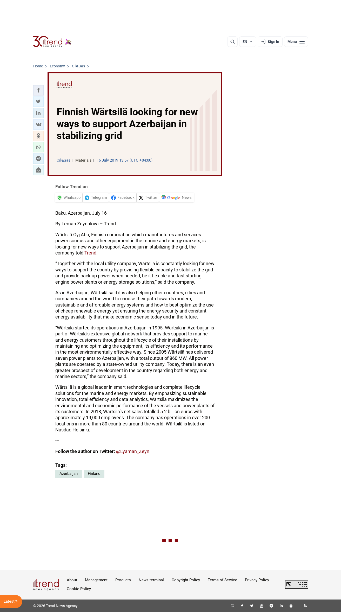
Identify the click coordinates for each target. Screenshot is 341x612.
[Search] (232, 41)
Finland (94, 473)
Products (123, 580)
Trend (90, 253)
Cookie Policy (79, 588)
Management (96, 580)
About (72, 580)
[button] (38, 90)
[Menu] (296, 41)
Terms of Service (222, 580)
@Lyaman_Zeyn (132, 451)
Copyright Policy (186, 580)
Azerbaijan (68, 473)
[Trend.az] (52, 41)
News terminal (151, 580)
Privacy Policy (257, 580)
